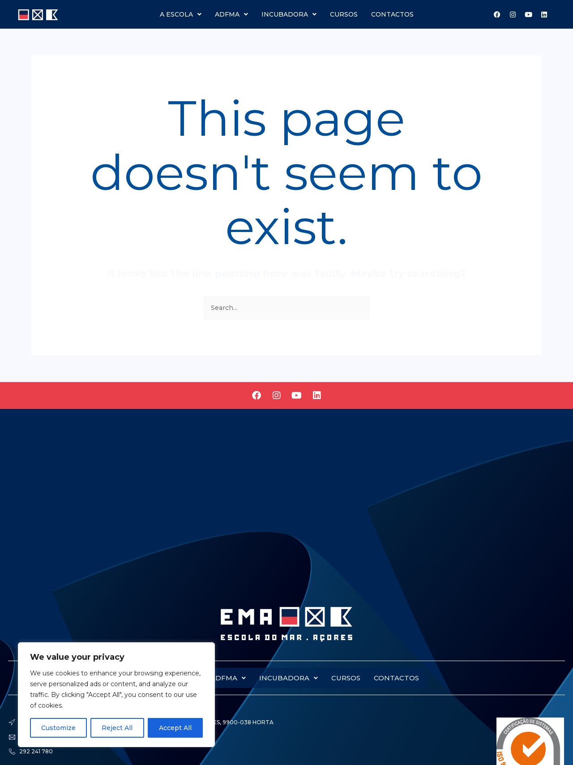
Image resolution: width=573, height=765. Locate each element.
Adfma (231, 14)
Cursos (344, 14)
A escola (180, 14)
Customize (58, 728)
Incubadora (288, 14)
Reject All (117, 728)
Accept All (175, 728)
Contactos (392, 14)
